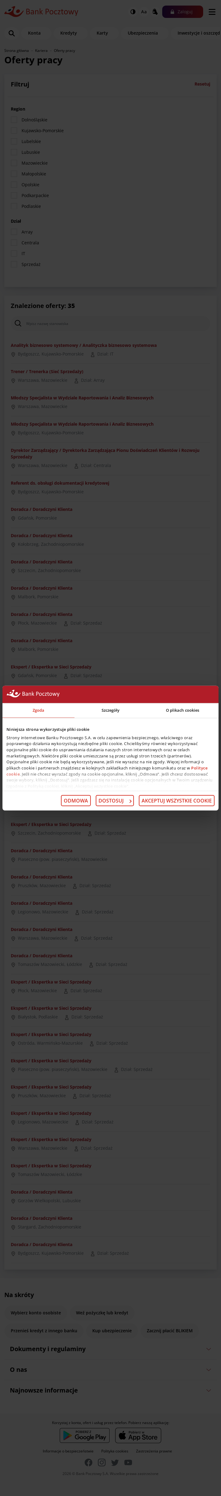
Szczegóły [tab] (111, 710)
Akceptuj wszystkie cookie (177, 800)
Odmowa (76, 800)
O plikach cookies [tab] (182, 710)
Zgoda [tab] (39, 710)
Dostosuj (115, 800)
